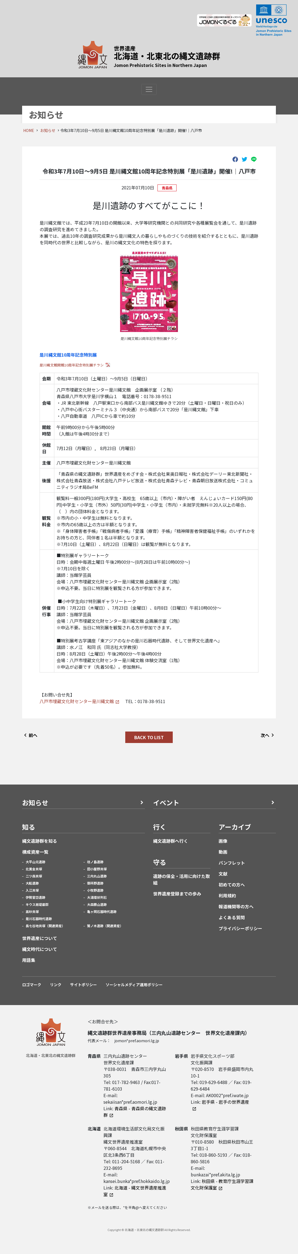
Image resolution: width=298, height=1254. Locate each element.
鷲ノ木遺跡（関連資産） (105, 925)
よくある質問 (232, 917)
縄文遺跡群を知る (39, 841)
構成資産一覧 (35, 851)
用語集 (28, 960)
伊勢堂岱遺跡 (35, 897)
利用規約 (227, 895)
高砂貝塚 (32, 911)
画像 (223, 841)
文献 (223, 873)
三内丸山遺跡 (97, 876)
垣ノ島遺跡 (95, 861)
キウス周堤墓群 (37, 904)
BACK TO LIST (149, 737)
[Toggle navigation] (149, 89)
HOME (28, 130)
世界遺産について (39, 938)
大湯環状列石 (97, 897)
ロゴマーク (31, 984)
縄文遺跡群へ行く (170, 841)
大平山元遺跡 (35, 861)
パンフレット (232, 862)
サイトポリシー (83, 984)
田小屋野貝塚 (97, 869)
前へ (29, 735)
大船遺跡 (32, 883)
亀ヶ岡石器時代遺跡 (102, 911)
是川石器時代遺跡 (39, 918)
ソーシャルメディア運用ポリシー (134, 984)
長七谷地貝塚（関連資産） (45, 925)
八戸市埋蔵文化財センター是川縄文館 (77, 701)
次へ (268, 735)
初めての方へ (232, 884)
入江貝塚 (32, 890)
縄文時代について (39, 949)
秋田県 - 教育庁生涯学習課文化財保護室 (222, 1184)
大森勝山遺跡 (97, 904)
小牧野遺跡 (95, 890)
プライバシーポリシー (240, 928)
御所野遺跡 (95, 883)
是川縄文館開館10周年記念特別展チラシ (72, 365)
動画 (223, 851)
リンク (55, 984)
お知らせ (47, 130)
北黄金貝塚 (34, 869)
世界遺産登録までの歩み (177, 893)
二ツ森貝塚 (34, 876)
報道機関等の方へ (236, 906)
